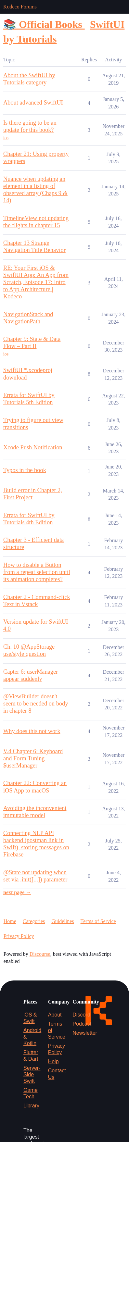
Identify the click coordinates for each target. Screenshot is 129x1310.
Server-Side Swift (31, 1074)
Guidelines (62, 921)
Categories (34, 921)
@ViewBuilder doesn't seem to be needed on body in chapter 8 (35, 703)
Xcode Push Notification (32, 447)
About (55, 1014)
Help (53, 1061)
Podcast (81, 1024)
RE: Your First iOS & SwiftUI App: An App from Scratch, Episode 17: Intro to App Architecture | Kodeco (36, 282)
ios (5, 137)
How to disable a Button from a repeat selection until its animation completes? (36, 572)
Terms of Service (98, 921)
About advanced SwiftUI (33, 102)
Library (31, 1105)
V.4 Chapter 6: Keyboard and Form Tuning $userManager (33, 758)
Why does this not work (31, 731)
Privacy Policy (19, 936)
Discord (81, 1014)
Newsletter (84, 1033)
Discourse (40, 954)
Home (10, 921)
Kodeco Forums (20, 6)
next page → (17, 892)
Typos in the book (24, 470)
